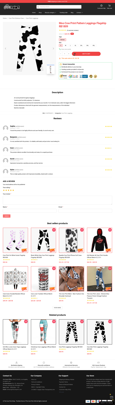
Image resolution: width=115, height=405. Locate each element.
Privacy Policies (35, 384)
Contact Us (62, 387)
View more (57, 307)
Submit (7, 216)
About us (33, 379)
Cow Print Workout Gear (16, 18)
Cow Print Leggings (32, 18)
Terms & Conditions (36, 382)
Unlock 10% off (111, 397)
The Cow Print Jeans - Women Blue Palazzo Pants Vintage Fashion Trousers (98, 296)
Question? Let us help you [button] (106, 402)
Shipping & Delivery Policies (66, 379)
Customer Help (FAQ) (65, 389)
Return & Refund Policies (66, 384)
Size (60, 42)
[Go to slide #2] (34, 79)
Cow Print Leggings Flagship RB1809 (70, 347)
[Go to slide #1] (24, 79)
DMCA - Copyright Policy (38, 387)
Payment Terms (63, 382)
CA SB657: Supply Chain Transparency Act (43, 389)
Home (5, 18)
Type (60, 37)
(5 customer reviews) (73, 30)
